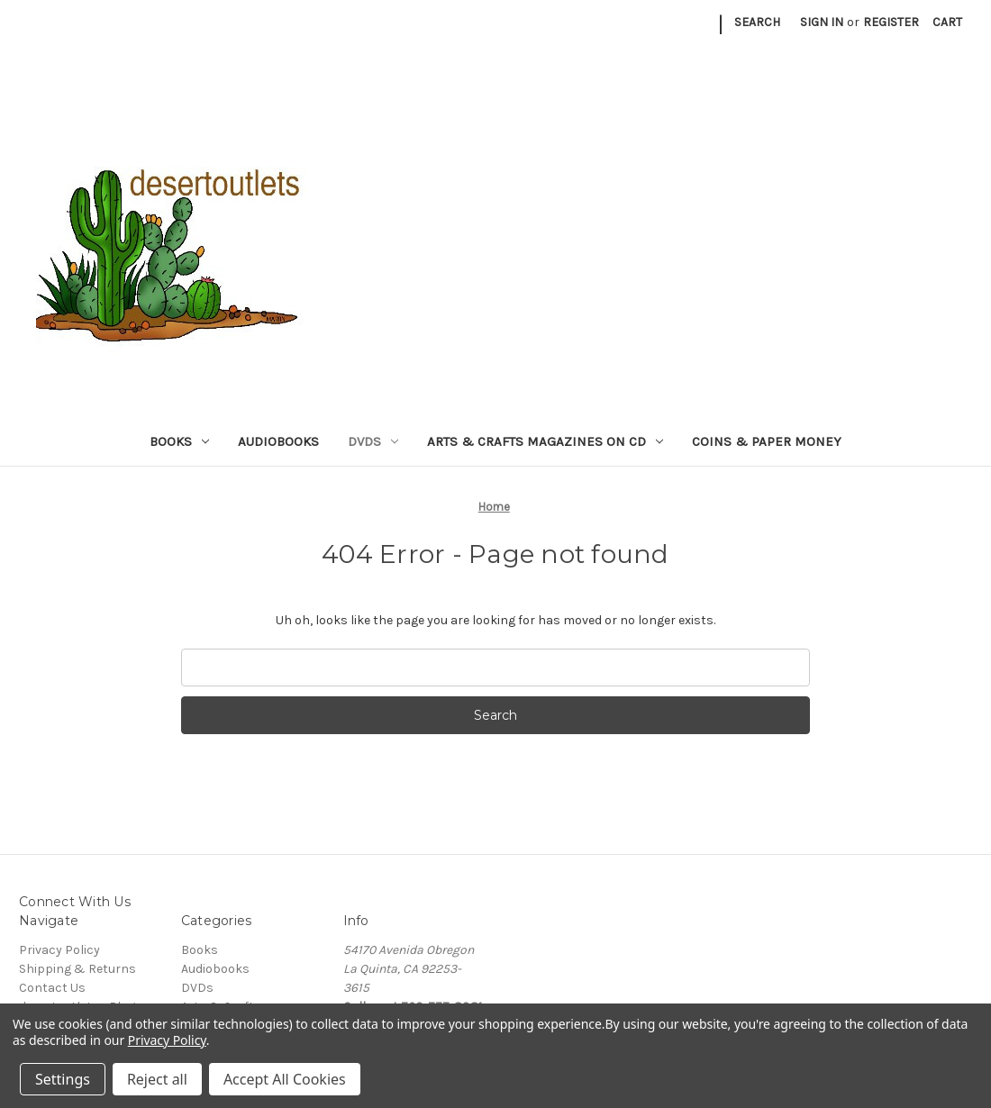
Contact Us (52, 987)
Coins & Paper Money (766, 441)
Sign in (821, 22)
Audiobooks (278, 441)
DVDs (373, 441)
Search (757, 22)
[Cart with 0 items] (947, 22)
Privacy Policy (59, 950)
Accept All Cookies (284, 1079)
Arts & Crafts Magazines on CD (545, 441)
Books (179, 441)
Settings (62, 1079)
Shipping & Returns (77, 968)
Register (891, 22)
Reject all (157, 1079)
